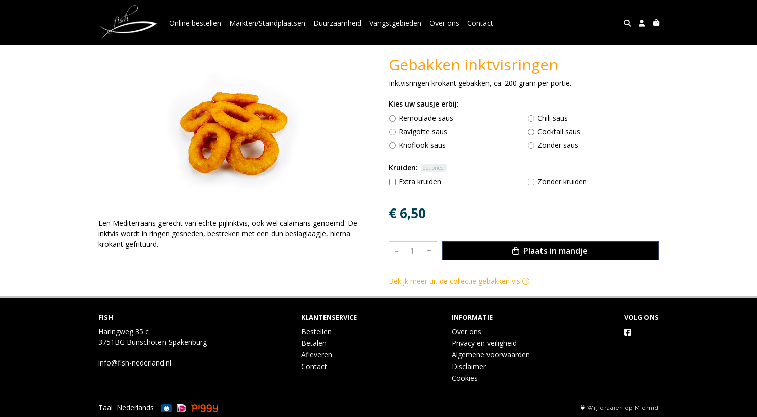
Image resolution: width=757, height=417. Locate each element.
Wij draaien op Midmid (620, 408)
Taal (105, 407)
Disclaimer (469, 366)
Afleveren (316, 354)
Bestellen (316, 331)
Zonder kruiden (562, 181)
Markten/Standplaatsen (267, 23)
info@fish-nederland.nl (134, 363)
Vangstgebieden (395, 23)
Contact (480, 23)
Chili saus (552, 118)
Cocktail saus (558, 131)
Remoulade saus (426, 118)
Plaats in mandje (550, 250)
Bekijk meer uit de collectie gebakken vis (459, 281)
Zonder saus (557, 145)
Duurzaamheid (337, 23)
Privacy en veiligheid (484, 343)
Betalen (314, 343)
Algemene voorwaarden (491, 354)
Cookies (465, 378)
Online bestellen (195, 23)
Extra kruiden (420, 181)
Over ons (444, 23)
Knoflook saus (422, 145)
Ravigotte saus (423, 131)
